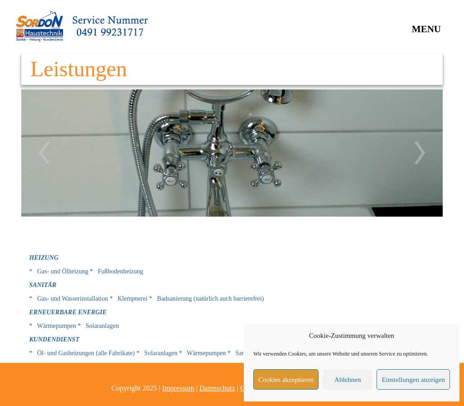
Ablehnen (347, 379)
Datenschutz (217, 388)
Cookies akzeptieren (286, 379)
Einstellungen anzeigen (413, 379)
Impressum (178, 388)
